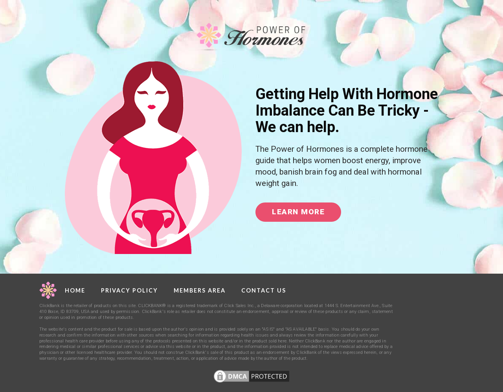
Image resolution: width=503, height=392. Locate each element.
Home (75, 290)
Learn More (298, 211)
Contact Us (263, 290)
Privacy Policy (129, 290)
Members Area (200, 290)
